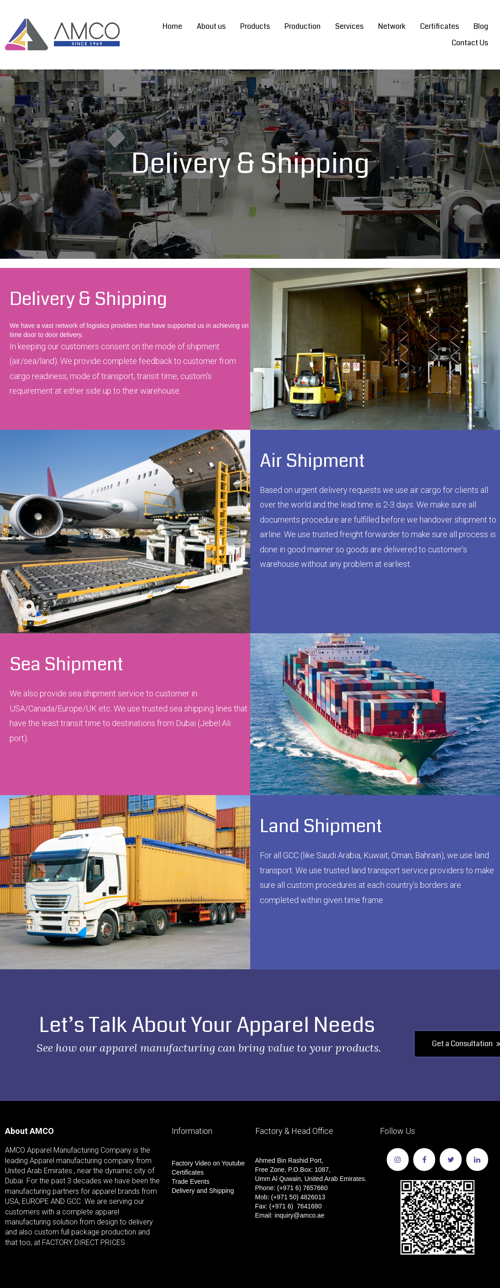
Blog (481, 26)
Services (349, 26)
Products (255, 26)
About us (211, 26)
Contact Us (470, 42)
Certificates (439, 26)
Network (391, 26)
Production (302, 26)
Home (172, 26)
